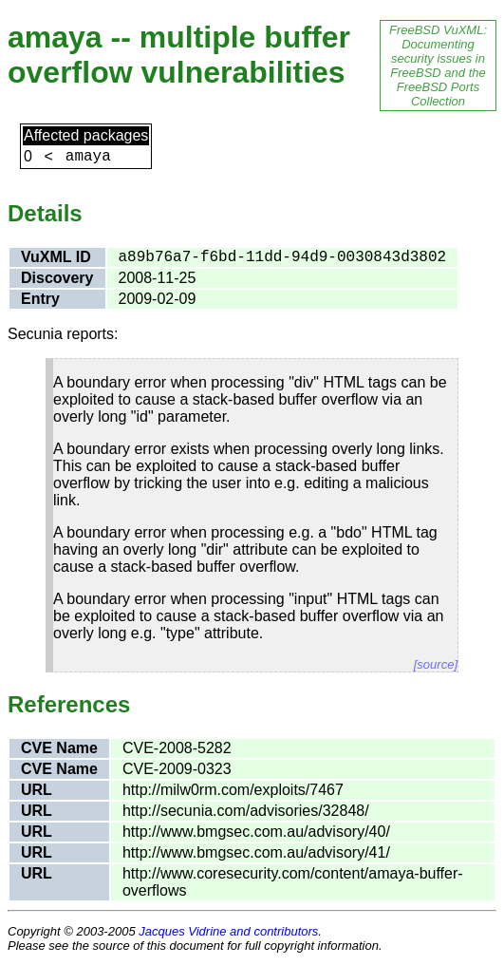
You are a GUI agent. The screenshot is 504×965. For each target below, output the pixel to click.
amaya (88, 156)
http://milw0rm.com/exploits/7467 (233, 790)
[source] (435, 664)
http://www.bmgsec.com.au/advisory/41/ (256, 852)
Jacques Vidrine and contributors (228, 931)
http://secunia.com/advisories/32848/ (245, 811)
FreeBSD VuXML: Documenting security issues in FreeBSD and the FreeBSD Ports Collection (438, 65)
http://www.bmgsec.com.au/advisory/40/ (256, 831)
